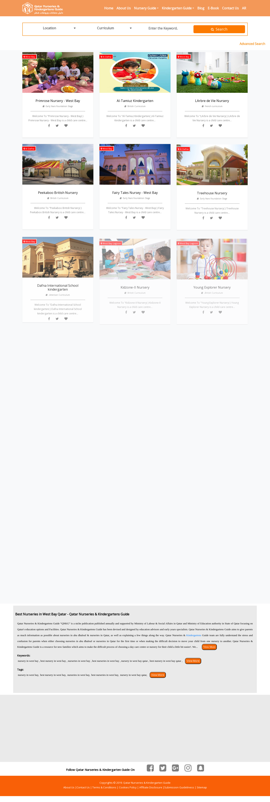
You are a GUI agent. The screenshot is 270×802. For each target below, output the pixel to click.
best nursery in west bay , (53, 660)
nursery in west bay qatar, (133, 674)
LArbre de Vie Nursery (212, 102)
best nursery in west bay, (53, 674)
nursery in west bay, (28, 674)
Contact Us (230, 8)
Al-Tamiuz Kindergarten (135, 101)
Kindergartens (194, 635)
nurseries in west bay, (78, 674)
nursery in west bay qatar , (135, 660)
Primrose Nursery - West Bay (58, 101)
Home (108, 8)
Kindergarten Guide (177, 8)
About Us (124, 8)
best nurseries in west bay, (105, 674)
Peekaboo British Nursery (58, 197)
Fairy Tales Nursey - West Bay (135, 197)
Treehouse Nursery (212, 199)
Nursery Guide (145, 8)
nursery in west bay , (29, 660)
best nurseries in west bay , (105, 660)
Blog (200, 8)
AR (244, 8)
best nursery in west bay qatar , (166, 660)
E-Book (213, 8)
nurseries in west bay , (79, 660)
